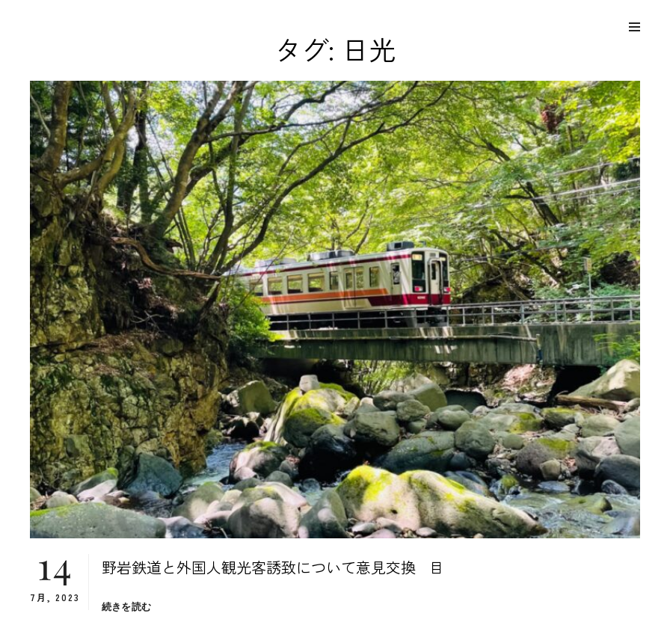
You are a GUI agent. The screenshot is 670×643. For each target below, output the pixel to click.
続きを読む (126, 607)
